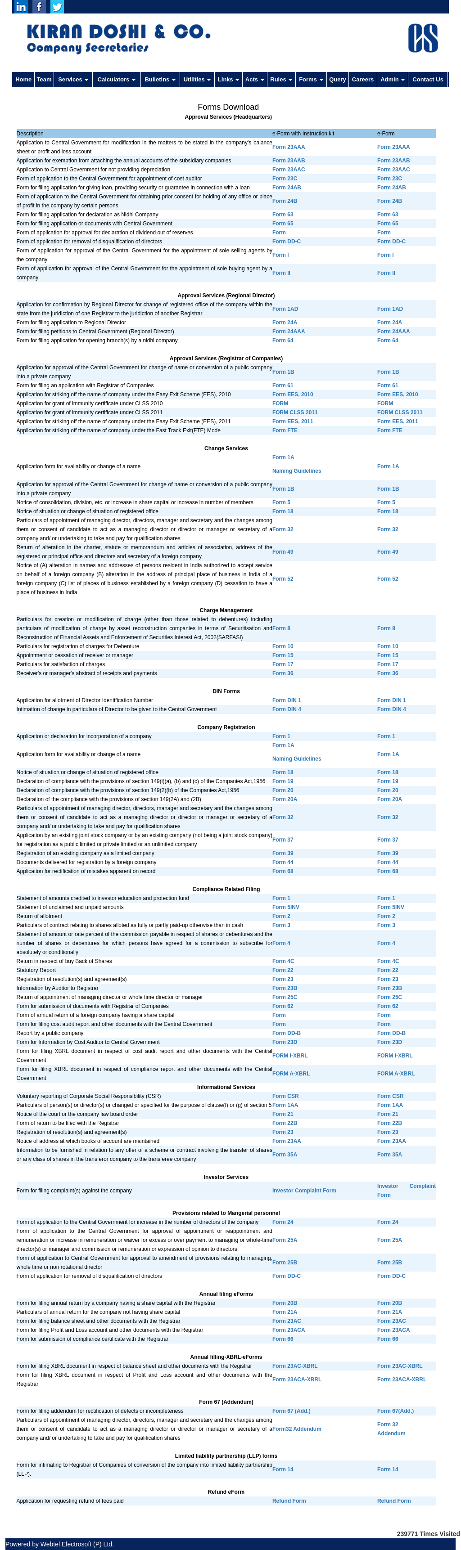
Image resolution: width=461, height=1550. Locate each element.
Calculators (117, 79)
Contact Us (427, 79)
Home (23, 79)
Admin (392, 79)
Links (229, 79)
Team (44, 79)
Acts (254, 79)
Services (73, 79)
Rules (281, 79)
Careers (363, 79)
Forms (311, 79)
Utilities (197, 79)
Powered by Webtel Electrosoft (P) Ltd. (59, 1544)
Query (337, 79)
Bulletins (160, 79)
